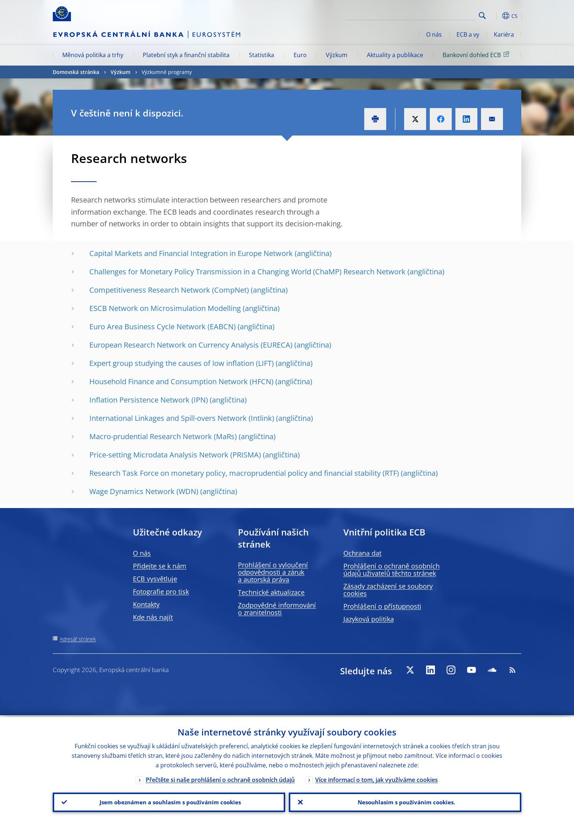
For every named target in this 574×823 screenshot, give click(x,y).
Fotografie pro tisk (161, 591)
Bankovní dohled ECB (477, 54)
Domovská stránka (76, 71)
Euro (300, 55)
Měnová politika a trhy (92, 55)
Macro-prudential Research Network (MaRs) (163, 436)
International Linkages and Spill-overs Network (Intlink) (181, 418)
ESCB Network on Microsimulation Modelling (165, 308)
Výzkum (336, 55)
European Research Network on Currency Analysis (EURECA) (190, 345)
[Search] (439, 14)
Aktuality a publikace (395, 55)
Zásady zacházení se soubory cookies (388, 590)
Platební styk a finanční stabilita (186, 55)
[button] (495, 16)
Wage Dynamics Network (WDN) (143, 491)
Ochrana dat (362, 553)
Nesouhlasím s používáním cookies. (405, 801)
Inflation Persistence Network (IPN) (148, 400)
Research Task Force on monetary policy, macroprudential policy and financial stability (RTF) (244, 473)
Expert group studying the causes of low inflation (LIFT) (181, 363)
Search (482, 15)
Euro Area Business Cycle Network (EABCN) (162, 326)
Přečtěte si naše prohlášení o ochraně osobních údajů (220, 778)
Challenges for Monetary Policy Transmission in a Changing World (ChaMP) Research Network (247, 272)
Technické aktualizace (271, 592)
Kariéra (504, 34)
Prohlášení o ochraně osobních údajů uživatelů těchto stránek (391, 569)
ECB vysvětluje (155, 578)
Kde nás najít (153, 617)
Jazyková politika (368, 619)
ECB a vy (467, 34)
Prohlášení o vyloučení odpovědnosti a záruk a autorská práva (273, 572)
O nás (434, 34)
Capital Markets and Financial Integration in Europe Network (191, 253)
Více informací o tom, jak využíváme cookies (376, 778)
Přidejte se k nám (159, 565)
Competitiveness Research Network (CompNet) (169, 290)
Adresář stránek (78, 638)
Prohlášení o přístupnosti (382, 606)
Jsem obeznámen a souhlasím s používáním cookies (169, 801)
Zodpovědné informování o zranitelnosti (277, 609)
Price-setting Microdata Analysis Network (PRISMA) (175, 455)
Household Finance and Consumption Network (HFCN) (181, 381)
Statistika (261, 55)
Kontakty (146, 604)
